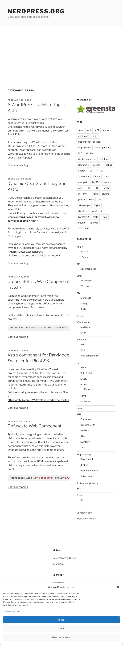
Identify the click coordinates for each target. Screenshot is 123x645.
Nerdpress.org (36, 11)
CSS (95, 136)
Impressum (58, 563)
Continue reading (18, 165)
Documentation (88, 268)
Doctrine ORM (87, 424)
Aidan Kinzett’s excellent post (25, 251)
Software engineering (87, 483)
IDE (82, 500)
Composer (85, 419)
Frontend (81, 339)
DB (78, 293)
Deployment (84, 147)
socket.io (85, 401)
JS (78, 362)
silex (100, 199)
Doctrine (104, 159)
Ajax (80, 130)
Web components (89, 355)
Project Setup (84, 454)
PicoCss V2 (44, 369)
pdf (80, 188)
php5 (106, 188)
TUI (82, 505)
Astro (43, 295)
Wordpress (84, 228)
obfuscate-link (51, 303)
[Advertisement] (61, 50)
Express (88, 389)
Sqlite (97, 205)
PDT (88, 188)
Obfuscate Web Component (34, 425)
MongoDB (85, 297)
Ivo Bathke (58, 582)
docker (90, 153)
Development (102, 147)
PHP (96, 188)
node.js (107, 182)
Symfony (82, 211)
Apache (84, 251)
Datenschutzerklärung (64, 558)
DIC (80, 153)
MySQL (96, 182)
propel (81, 199)
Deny (62, 628)
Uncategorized (84, 512)
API (97, 130)
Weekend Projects (86, 518)
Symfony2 (83, 216)
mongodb (83, 182)
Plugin (94, 193)
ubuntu (82, 222)
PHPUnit (82, 193)
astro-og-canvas (38, 228)
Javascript (83, 176)
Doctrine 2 (83, 164)
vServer (94, 222)
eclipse (96, 164)
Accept (61, 619)
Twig (104, 216)
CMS (79, 275)
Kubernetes (86, 476)
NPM (83, 395)
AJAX (83, 367)
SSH (79, 489)
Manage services (12, 611)
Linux (79, 408)
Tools (79, 495)
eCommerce (83, 322)
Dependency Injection (89, 141)
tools (95, 216)
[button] (118, 587)
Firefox (81, 170)
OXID (83, 332)
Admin (80, 246)
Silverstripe (84, 205)
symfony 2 (97, 211)
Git (91, 170)
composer (83, 136)
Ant (89, 130)
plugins (105, 193)
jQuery (96, 176)
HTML (100, 170)
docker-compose (87, 159)
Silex (82, 436)
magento (85, 326)
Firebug (108, 164)
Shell (91, 199)
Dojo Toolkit (86, 373)
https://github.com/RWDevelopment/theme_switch (38, 400)
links (106, 176)
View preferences (61, 637)
